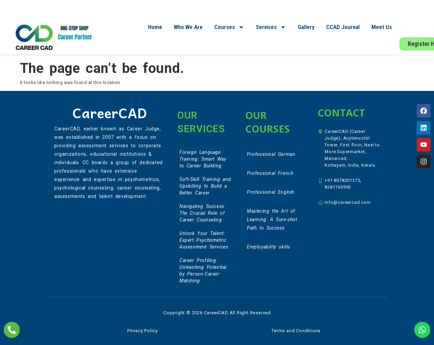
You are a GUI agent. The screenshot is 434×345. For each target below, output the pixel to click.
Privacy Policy (142, 330)
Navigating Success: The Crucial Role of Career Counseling (202, 213)
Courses (229, 27)
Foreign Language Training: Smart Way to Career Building (203, 165)
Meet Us (381, 27)
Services (271, 27)
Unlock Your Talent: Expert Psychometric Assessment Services (203, 237)
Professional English (271, 192)
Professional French (270, 176)
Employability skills (269, 242)
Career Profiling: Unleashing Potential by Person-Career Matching (203, 265)
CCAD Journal (343, 27)
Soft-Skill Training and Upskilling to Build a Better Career (205, 189)
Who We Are (188, 27)
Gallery (306, 27)
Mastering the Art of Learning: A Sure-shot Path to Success (272, 217)
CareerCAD (109, 112)
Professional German (271, 159)
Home (155, 27)
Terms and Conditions (296, 330)
